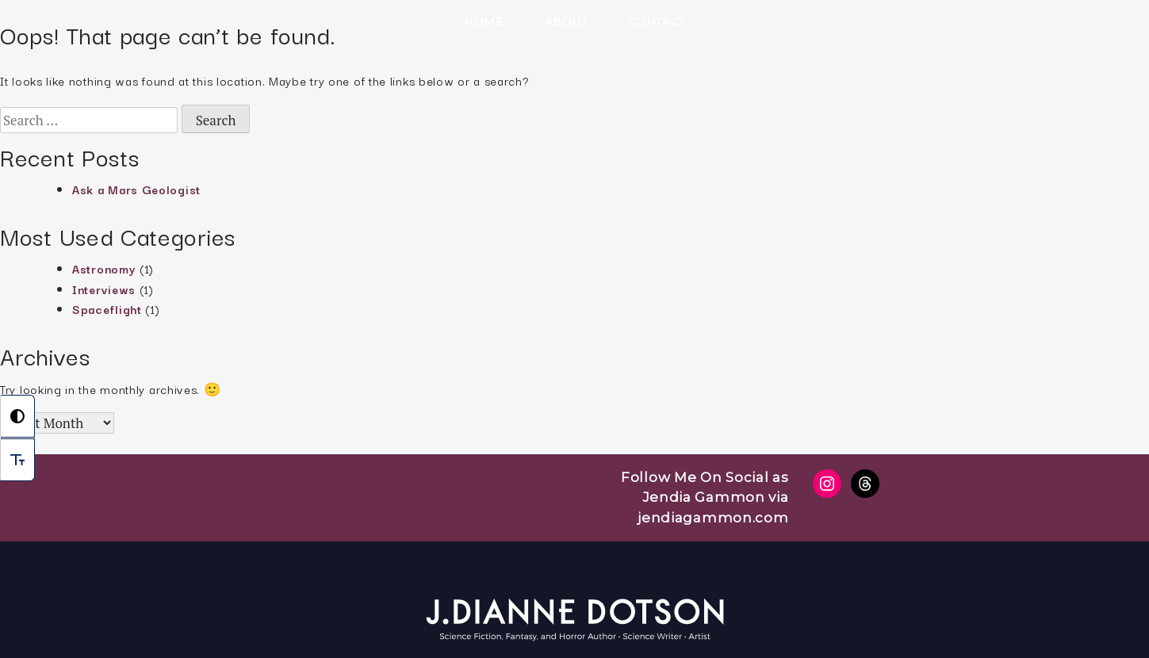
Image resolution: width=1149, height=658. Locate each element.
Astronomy (104, 268)
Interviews (104, 289)
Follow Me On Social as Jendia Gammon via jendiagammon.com (704, 497)
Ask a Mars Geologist (136, 189)
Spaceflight (107, 309)
